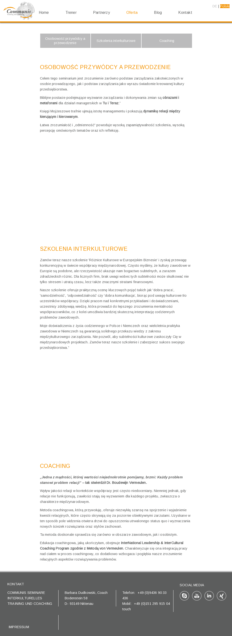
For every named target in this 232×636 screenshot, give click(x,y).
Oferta (132, 12)
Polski (225, 6)
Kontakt (185, 12)
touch (126, 609)
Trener (71, 12)
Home (44, 12)
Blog (158, 12)
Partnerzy (101, 12)
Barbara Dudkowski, (81, 593)
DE (214, 6)
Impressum (19, 627)
